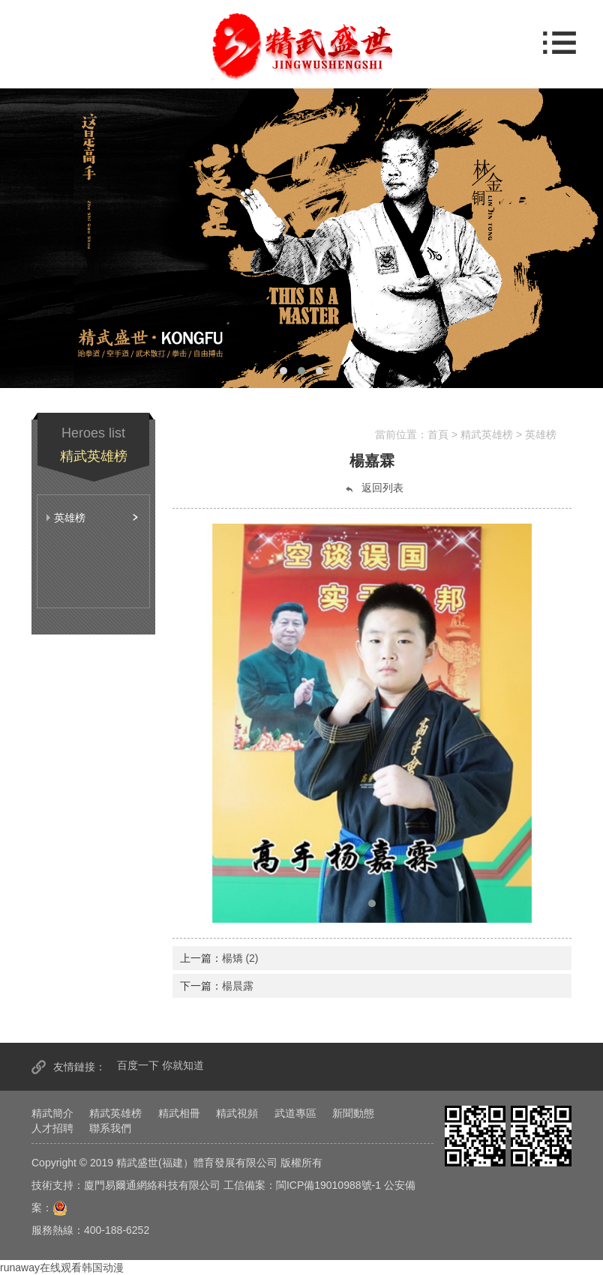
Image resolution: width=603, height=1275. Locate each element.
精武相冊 (179, 1113)
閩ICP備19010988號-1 (328, 1185)
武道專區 (295, 1113)
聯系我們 (110, 1128)
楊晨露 (238, 986)
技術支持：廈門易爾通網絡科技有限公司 (126, 1185)
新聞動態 (353, 1113)
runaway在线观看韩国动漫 (62, 1268)
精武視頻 (237, 1113)
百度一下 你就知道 (160, 1065)
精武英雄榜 (115, 1113)
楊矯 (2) (240, 958)
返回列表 (374, 488)
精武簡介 (53, 1113)
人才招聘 (53, 1128)
